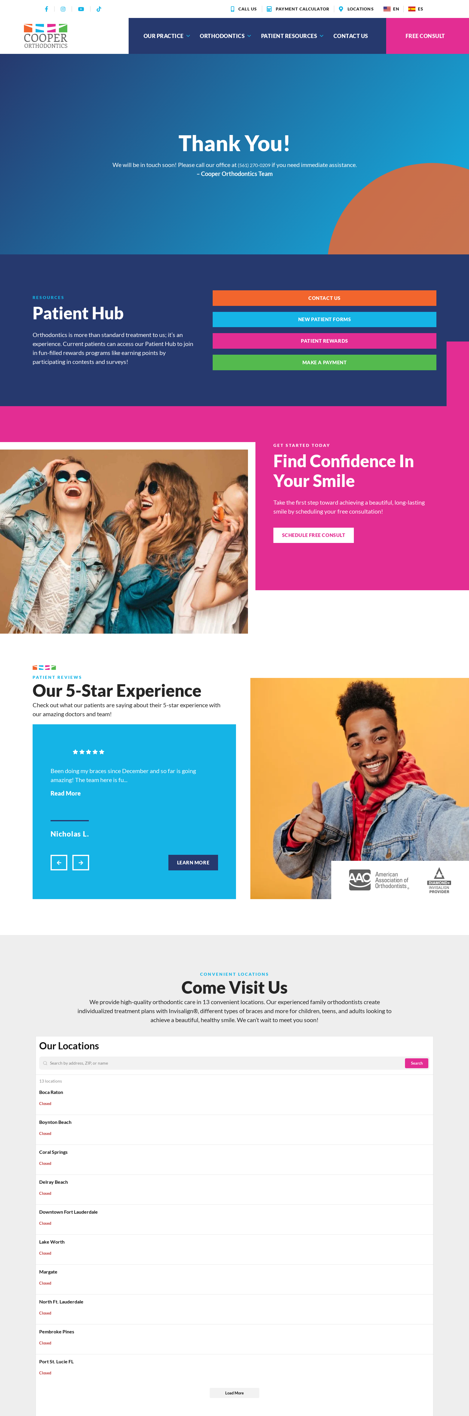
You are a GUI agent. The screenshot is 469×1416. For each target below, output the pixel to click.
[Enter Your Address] (87, 1099)
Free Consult (425, 36)
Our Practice (167, 36)
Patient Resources (293, 36)
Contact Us (351, 36)
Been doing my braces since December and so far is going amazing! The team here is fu (123, 819)
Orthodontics (226, 36)
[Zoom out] (426, 1088)
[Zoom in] (426, 1080)
